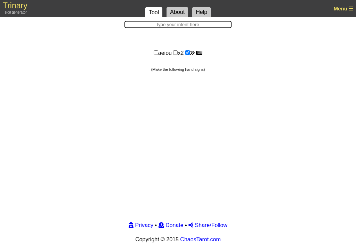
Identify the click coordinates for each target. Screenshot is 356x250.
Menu (343, 8)
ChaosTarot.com (200, 239)
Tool (154, 12)
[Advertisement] (178, 37)
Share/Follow (207, 225)
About (177, 12)
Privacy (141, 225)
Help (201, 12)
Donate (171, 225)
